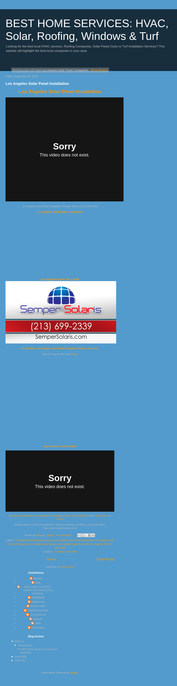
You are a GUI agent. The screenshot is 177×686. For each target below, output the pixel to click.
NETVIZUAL (101, 515)
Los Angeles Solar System (43, 544)
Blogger (74, 672)
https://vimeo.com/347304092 (60, 446)
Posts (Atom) (67, 566)
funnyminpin (37, 627)
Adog (38, 582)
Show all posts (99, 70)
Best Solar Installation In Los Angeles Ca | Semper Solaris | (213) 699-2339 (49, 515)
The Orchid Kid (38, 614)
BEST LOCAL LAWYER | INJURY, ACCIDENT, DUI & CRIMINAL (37, 590)
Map (75, 354)
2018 (18, 660)
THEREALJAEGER (37, 610)
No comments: (65, 535)
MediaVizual (37, 601)
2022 (18, 641)
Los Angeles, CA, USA (65, 551)
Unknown (38, 619)
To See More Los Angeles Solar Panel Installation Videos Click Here (60, 348)
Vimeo (59, 519)
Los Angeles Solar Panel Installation (37, 84)
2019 (18, 656)
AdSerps (37, 578)
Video (38, 623)
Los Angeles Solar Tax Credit (60, 279)
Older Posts (105, 559)
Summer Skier (37, 606)
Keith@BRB (37, 597)
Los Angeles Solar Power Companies (60, 211)
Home (51, 559)
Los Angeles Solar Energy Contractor (34, 540)
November (24, 645)
